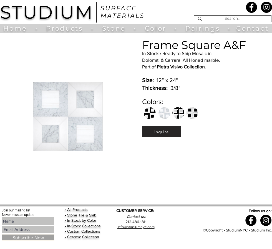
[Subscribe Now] (28, 237)
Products (64, 28)
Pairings (202, 28)
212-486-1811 (136, 222)
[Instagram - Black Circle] (266, 7)
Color (157, 28)
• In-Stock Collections (83, 226)
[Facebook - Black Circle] (251, 7)
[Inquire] (161, 131)
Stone (118, 28)
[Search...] (232, 19)
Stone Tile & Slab (81, 215)
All (69, 209)
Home (17, 28)
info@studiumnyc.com (136, 227)
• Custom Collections (82, 231)
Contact (252, 28)
